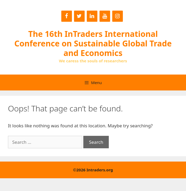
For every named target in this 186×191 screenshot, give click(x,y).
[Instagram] (117, 16)
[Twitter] (79, 16)
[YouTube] (105, 16)
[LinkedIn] (92, 16)
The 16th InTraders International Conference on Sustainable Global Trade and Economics (93, 43)
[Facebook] (66, 16)
